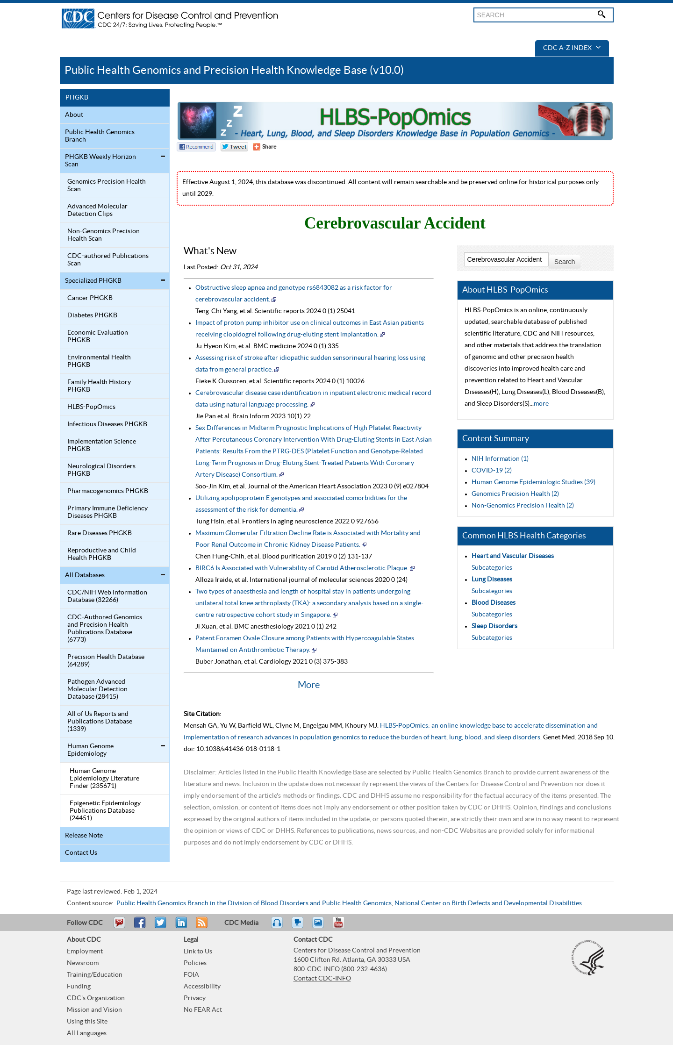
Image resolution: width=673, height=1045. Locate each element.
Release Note (84, 835)
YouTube (343, 926)
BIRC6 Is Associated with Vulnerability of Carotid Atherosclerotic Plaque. (301, 568)
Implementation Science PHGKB (101, 445)
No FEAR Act (203, 1010)
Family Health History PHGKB (99, 386)
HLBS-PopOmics (91, 407)
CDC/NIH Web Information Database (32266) (107, 596)
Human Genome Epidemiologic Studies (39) (533, 482)
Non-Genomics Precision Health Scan (103, 235)
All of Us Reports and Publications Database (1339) (99, 721)
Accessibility (202, 986)
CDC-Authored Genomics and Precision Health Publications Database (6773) (104, 628)
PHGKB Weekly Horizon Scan (100, 161)
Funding (79, 986)
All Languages (87, 1033)
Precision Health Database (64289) (105, 661)
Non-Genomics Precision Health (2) (523, 505)
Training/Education (94, 975)
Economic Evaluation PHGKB (97, 336)
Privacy (195, 998)
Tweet (161, 926)
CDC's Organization (96, 998)
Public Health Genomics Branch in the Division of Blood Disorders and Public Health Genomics (254, 903)
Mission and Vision (94, 1010)
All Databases (85, 575)
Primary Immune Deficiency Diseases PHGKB (107, 512)
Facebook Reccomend (196, 146)
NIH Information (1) (500, 459)
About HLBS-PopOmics (505, 290)
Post (180, 926)
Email (119, 926)
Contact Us (81, 853)
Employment (85, 951)
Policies (195, 963)
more (541, 404)
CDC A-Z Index (572, 48)
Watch (298, 926)
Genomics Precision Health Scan (106, 186)
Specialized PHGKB (93, 281)
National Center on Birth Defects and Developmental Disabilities (488, 903)
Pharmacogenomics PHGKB (107, 491)
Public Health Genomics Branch (100, 136)
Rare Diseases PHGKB (99, 533)
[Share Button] (264, 146)
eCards (320, 926)
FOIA (191, 975)
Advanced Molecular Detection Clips (97, 210)
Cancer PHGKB (90, 298)
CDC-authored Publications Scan (108, 260)
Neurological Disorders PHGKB (101, 470)
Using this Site (87, 1021)
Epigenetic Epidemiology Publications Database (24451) (105, 811)
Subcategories (492, 568)
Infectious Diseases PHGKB (107, 424)
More (309, 685)
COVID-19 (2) (492, 470)
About (74, 115)
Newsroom (83, 963)
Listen (277, 926)
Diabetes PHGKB (92, 315)
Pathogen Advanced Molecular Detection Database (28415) (97, 689)
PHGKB (76, 97)
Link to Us (198, 951)
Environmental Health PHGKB (99, 361)
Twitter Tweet (234, 146)
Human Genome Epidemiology (90, 750)
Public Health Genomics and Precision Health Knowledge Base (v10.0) (234, 70)
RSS (200, 926)
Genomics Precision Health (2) (515, 494)
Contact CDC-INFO (322, 978)
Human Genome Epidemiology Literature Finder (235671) (104, 778)
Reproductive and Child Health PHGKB (101, 554)
